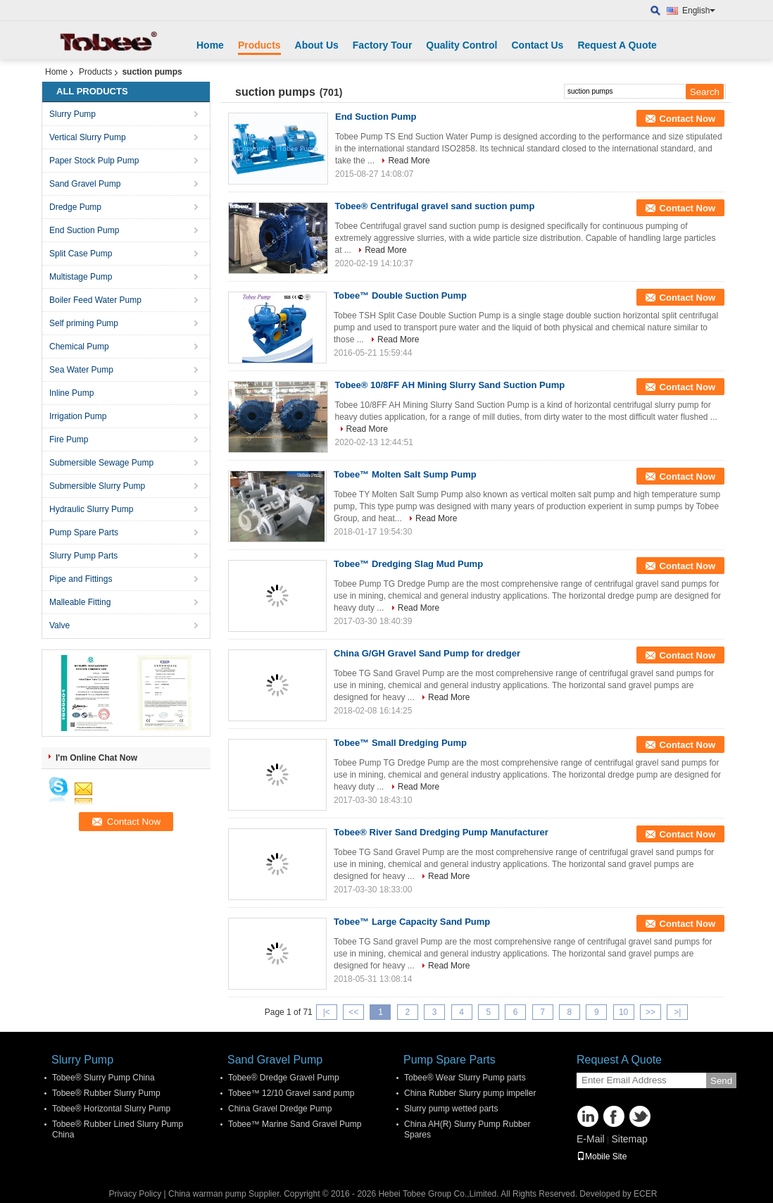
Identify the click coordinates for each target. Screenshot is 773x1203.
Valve (59, 625)
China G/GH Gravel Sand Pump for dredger (427, 653)
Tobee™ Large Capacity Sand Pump (412, 921)
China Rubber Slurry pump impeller (470, 1093)
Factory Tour (383, 45)
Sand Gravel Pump (84, 184)
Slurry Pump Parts (83, 556)
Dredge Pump (75, 207)
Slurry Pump (72, 114)
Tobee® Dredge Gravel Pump (283, 1078)
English (698, 10)
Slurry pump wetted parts (451, 1109)
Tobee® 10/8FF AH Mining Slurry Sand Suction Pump (450, 385)
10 (623, 1012)
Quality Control (461, 45)
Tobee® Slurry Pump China (103, 1078)
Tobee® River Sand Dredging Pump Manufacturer (441, 832)
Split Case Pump (80, 253)
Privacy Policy (135, 1194)
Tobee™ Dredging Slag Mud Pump (408, 564)
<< (353, 1012)
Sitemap (629, 1139)
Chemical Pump (79, 346)
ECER (645, 1194)
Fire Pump (68, 439)
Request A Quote (617, 45)
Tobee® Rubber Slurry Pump (106, 1093)
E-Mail (591, 1139)
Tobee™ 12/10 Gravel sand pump (291, 1093)
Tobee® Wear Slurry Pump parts (465, 1078)
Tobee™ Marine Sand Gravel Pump (294, 1124)
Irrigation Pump (77, 416)
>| (677, 1012)
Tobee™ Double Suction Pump (400, 295)
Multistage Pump (80, 277)
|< (326, 1012)
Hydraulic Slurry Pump (91, 509)
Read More (408, 161)
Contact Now (687, 118)
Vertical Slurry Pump (87, 137)
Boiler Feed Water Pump (95, 300)
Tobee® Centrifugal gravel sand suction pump (435, 206)
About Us (317, 45)
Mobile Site (602, 1156)
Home (210, 45)
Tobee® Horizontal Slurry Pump (111, 1109)
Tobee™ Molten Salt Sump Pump (405, 474)
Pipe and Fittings (80, 579)
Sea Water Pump (81, 370)
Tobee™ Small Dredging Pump (400, 742)
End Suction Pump (84, 230)
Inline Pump (71, 393)
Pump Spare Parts (83, 532)
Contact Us (537, 45)
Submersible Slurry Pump (97, 486)
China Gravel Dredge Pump (280, 1109)
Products (259, 45)
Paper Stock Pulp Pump (94, 161)
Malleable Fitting (80, 602)
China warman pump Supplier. (226, 1194)
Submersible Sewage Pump (101, 463)
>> (650, 1012)
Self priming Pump (83, 323)
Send (721, 1081)
